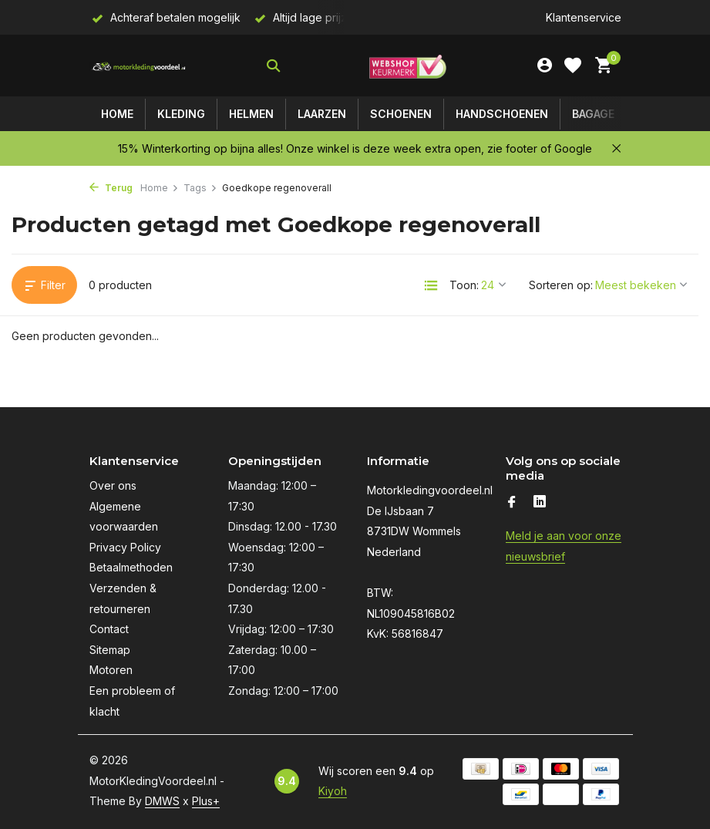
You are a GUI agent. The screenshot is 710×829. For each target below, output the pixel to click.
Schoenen (401, 113)
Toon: (464, 284)
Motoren (111, 669)
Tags (200, 188)
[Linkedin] (539, 502)
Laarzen (322, 113)
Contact (109, 628)
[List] (431, 285)
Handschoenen (502, 113)
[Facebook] (512, 502)
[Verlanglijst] (572, 65)
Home (117, 113)
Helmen (251, 113)
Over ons (112, 485)
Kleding (181, 113)
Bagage (593, 113)
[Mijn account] (544, 65)
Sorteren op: (561, 284)
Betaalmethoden (131, 567)
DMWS (162, 800)
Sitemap (109, 649)
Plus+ (206, 800)
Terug (111, 188)
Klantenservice (583, 17)
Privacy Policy (125, 547)
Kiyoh (332, 790)
